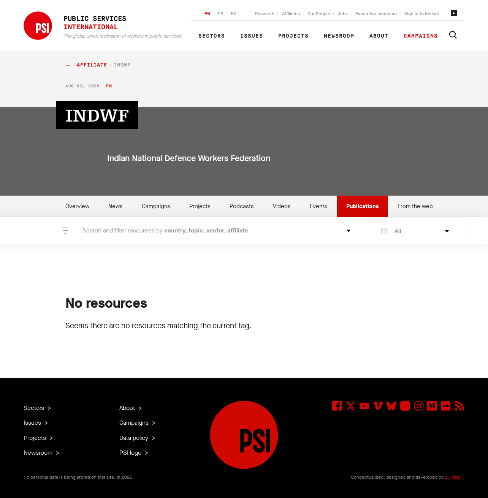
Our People (318, 14)
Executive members (376, 14)
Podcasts (242, 206)
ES (233, 14)
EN (207, 14)
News (115, 206)
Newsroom (339, 36)
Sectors (211, 36)
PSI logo (131, 453)
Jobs (343, 14)
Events (318, 206)
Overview (77, 206)
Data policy (134, 438)
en (109, 86)
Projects (293, 36)
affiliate (92, 65)
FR (220, 14)
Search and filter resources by (165, 230)
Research (264, 14)
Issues (251, 36)
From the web (415, 206)
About (378, 36)
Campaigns (421, 36)
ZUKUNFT (454, 477)
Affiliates (291, 14)
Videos (282, 206)
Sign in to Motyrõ (421, 14)
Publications (362, 206)
